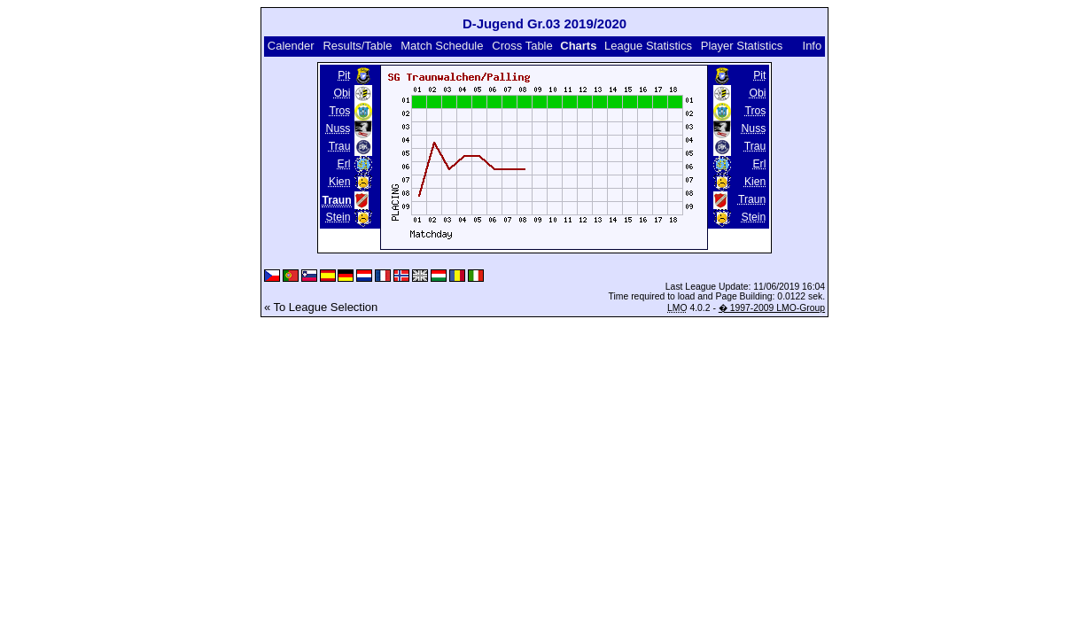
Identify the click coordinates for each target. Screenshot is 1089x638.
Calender (291, 45)
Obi (341, 93)
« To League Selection (320, 307)
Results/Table (357, 45)
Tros (339, 111)
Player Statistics (741, 45)
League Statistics (648, 45)
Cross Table (522, 45)
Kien (339, 181)
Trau (340, 146)
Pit (344, 75)
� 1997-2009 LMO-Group (772, 308)
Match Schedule (442, 45)
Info (812, 45)
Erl (344, 164)
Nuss (338, 128)
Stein (338, 217)
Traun (752, 199)
